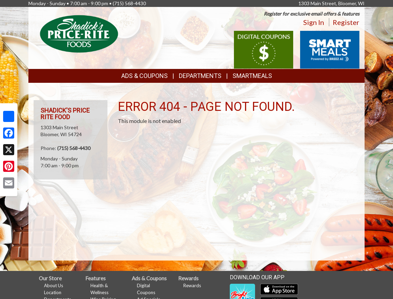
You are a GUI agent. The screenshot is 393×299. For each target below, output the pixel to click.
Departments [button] (200, 75)
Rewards (192, 285)
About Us (53, 285)
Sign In (313, 22)
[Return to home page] (79, 33)
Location (52, 292)
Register (346, 22)
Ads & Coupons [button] (144, 75)
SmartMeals (252, 75)
